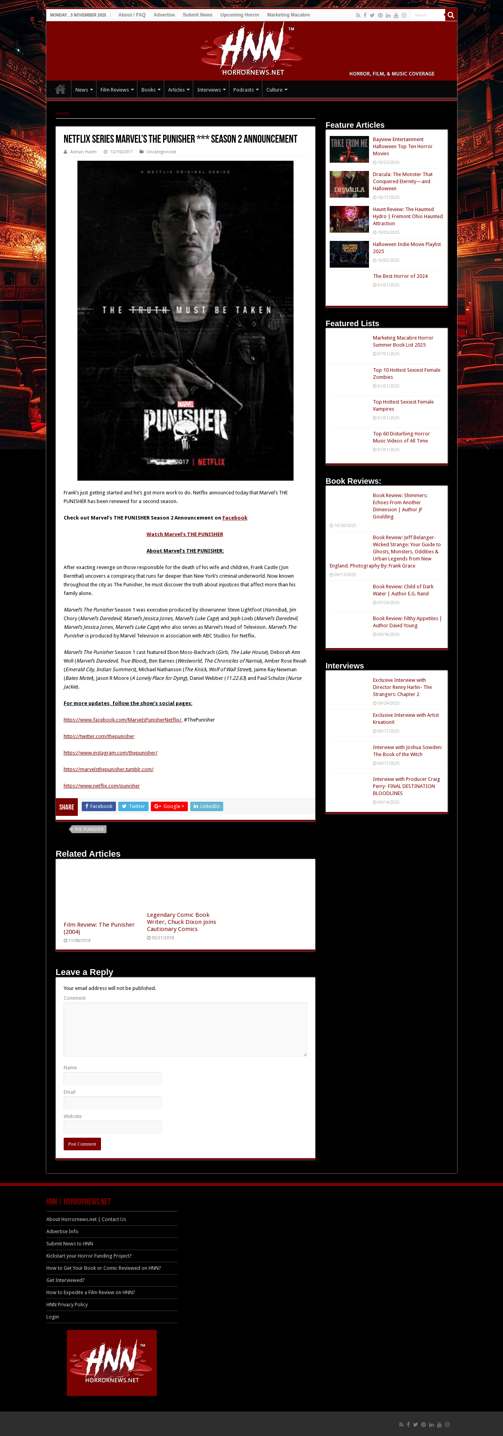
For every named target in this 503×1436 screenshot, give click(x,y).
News (81, 90)
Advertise (164, 15)
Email (69, 1092)
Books (148, 90)
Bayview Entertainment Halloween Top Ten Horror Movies (403, 146)
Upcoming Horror (239, 15)
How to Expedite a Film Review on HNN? (90, 1292)
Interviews (209, 90)
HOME (60, 89)
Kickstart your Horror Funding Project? (89, 1256)
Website (73, 1116)
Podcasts (243, 90)
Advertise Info (62, 1231)
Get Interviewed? (65, 1280)
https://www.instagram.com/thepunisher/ (111, 753)
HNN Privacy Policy (67, 1304)
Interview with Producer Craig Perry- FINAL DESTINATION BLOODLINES (406, 786)
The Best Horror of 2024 (400, 276)
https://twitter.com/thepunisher (99, 736)
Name (70, 1068)
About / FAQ (131, 15)
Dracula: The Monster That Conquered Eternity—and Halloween (403, 181)
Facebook (235, 518)
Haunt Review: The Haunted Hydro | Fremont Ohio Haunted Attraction (408, 216)
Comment (75, 998)
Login (52, 1317)
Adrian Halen (83, 151)
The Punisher (89, 829)
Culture (274, 90)
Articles (176, 90)
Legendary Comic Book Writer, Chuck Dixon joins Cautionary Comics (181, 922)
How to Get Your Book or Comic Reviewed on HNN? (103, 1268)
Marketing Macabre (288, 15)
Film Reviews (115, 90)
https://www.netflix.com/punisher (102, 786)
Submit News (197, 15)
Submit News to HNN (69, 1244)
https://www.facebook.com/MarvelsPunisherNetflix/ (123, 720)
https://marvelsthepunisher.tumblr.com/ (109, 769)
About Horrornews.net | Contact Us (86, 1219)
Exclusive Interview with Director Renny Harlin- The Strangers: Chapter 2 (402, 687)
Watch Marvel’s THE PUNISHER (185, 534)
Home (62, 113)
